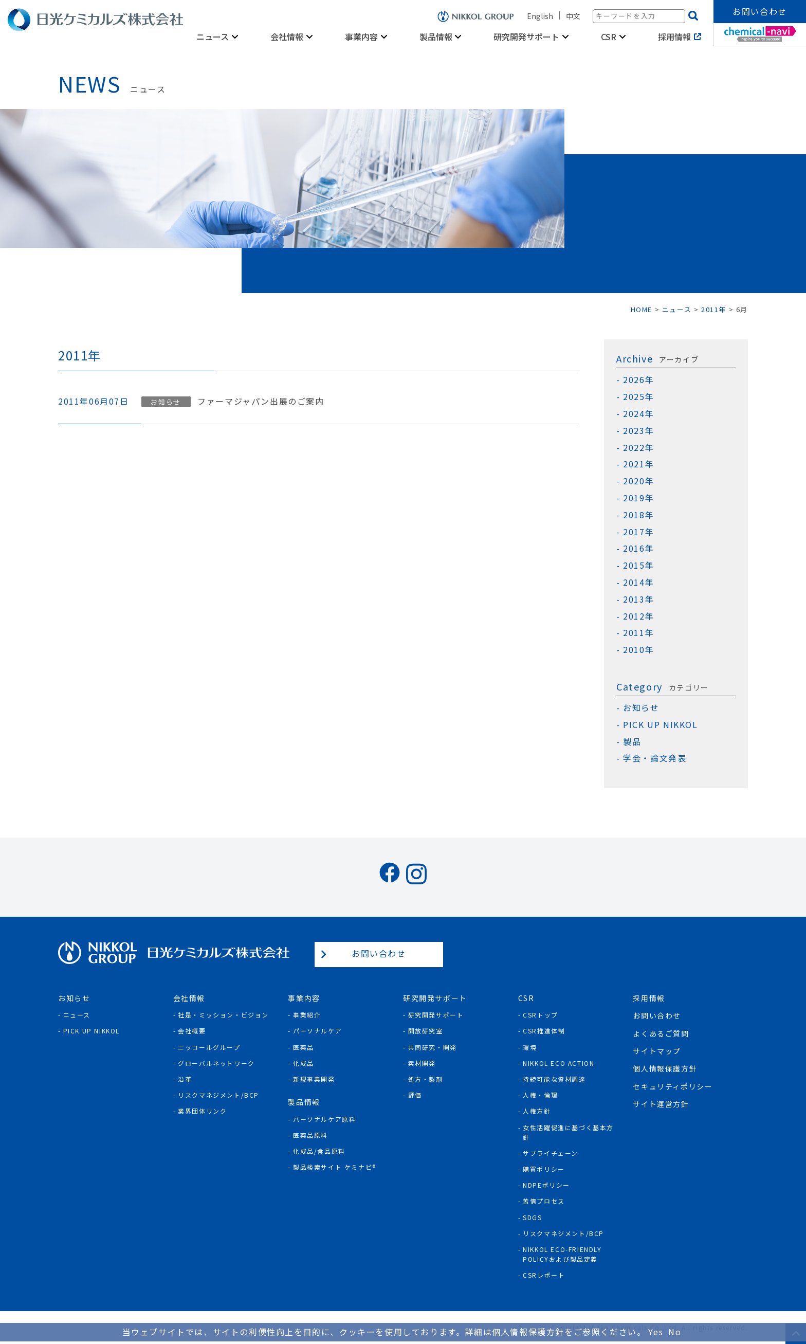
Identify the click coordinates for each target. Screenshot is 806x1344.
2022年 (638, 447)
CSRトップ (540, 1014)
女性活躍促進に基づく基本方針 (568, 1132)
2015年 (638, 565)
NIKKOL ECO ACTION (558, 1063)
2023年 (638, 430)
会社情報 (286, 36)
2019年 (638, 498)
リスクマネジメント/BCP (218, 1095)
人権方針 (537, 1110)
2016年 (638, 548)
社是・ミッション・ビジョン (223, 1014)
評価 (415, 1095)
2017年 (638, 531)
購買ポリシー (544, 1169)
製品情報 (435, 36)
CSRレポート (544, 1274)
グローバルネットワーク (216, 1063)
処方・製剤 (425, 1079)
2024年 (638, 413)
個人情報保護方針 (665, 1068)
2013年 (638, 599)
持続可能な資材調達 (554, 1079)
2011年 (638, 632)
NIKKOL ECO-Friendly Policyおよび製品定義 (562, 1254)
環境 (530, 1047)
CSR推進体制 (544, 1030)
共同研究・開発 (432, 1047)
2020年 (638, 481)
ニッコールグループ (209, 1047)
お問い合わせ (759, 11)
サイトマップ (657, 1051)
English (540, 16)
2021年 (638, 464)
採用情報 (674, 36)
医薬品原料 (310, 1135)
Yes (655, 1331)
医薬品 (303, 1047)
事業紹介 (307, 1014)
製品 (632, 741)
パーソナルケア (317, 1030)
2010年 (638, 649)
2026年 (638, 379)
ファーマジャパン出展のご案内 (260, 401)
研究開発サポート (526, 36)
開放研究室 (425, 1030)
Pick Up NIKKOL (91, 1030)
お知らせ (165, 402)
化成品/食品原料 (319, 1151)
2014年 (638, 582)
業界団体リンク (202, 1110)
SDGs (532, 1217)
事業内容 (361, 36)
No (674, 1331)
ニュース (212, 36)
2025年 (638, 396)
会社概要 (192, 1030)
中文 (573, 16)
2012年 (638, 616)
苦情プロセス (544, 1200)
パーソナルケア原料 (324, 1119)
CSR (608, 36)
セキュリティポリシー (672, 1086)
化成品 (303, 1063)
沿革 (185, 1079)
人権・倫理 (540, 1095)
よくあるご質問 (661, 1033)
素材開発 (422, 1063)
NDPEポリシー (546, 1184)
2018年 (638, 515)
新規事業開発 (314, 1079)
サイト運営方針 (661, 1104)
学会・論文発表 (654, 758)
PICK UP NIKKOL (660, 724)
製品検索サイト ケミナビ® (334, 1167)
